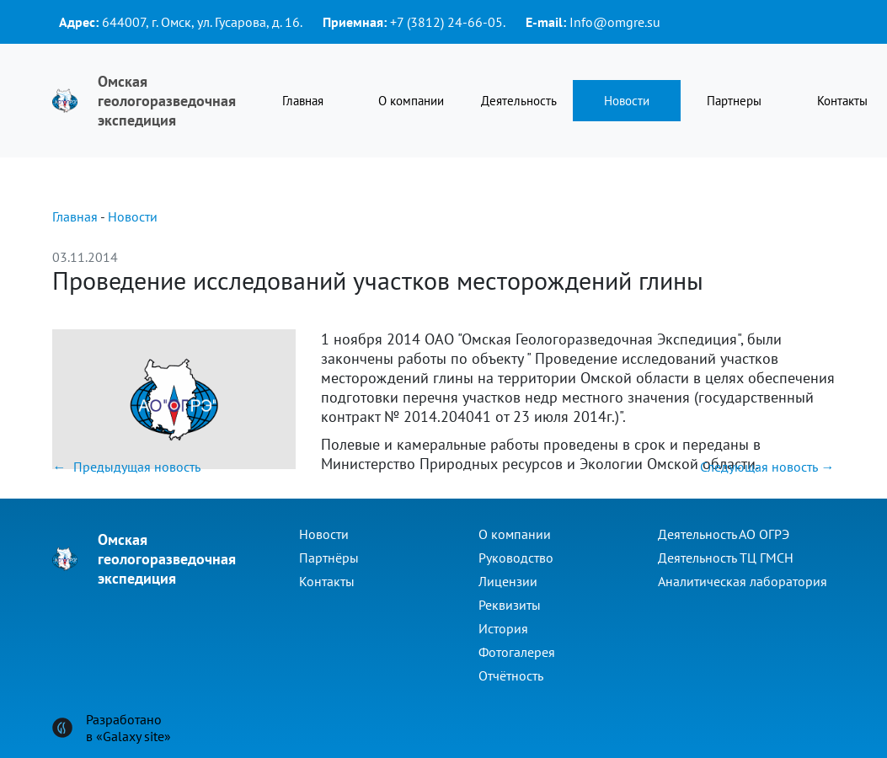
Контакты (327, 581)
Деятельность (519, 101)
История (503, 628)
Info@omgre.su (614, 21)
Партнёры (329, 557)
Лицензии (507, 581)
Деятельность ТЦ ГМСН (725, 557)
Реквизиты (509, 604)
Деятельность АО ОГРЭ (723, 534)
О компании (411, 101)
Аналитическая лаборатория (742, 581)
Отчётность (510, 675)
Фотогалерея (516, 651)
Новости (626, 101)
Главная (302, 101)
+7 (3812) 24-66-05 (446, 21)
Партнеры (734, 101)
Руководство (515, 557)
